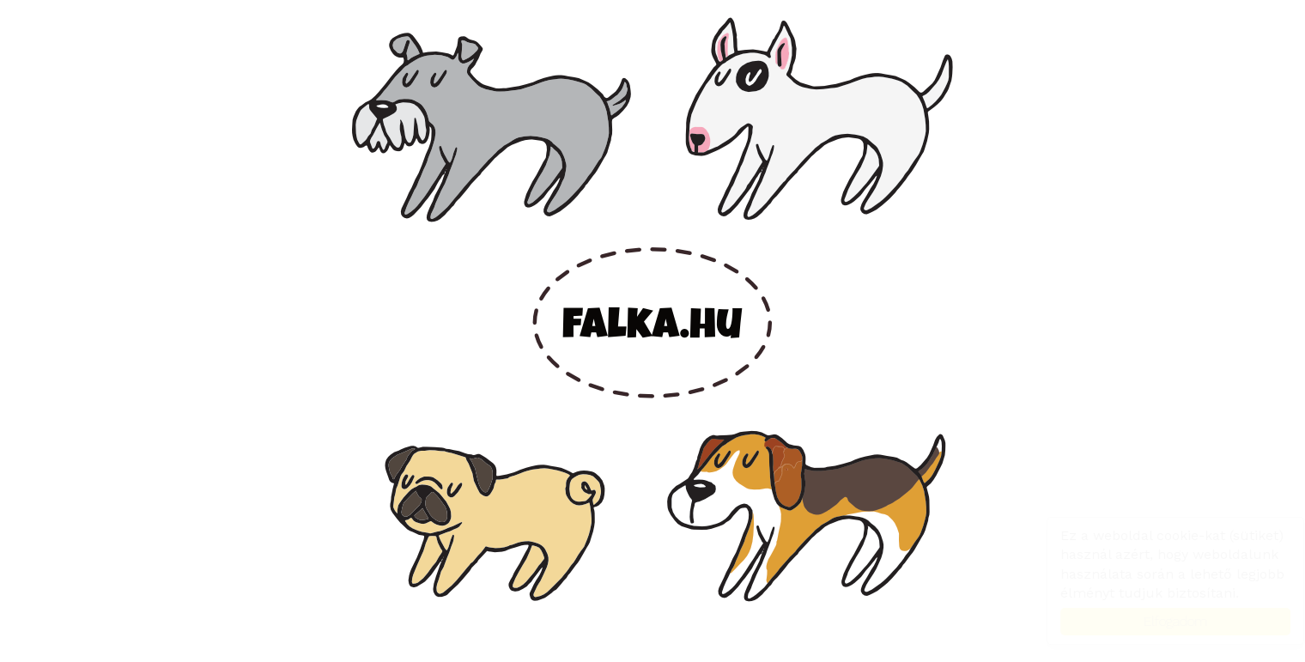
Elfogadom (1159, 621)
